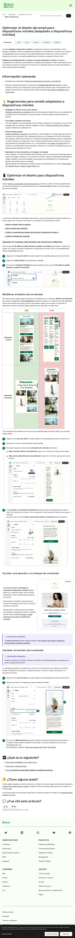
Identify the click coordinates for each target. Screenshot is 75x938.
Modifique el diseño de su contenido (17, 112)
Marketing (12, 14)
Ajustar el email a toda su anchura (17, 224)
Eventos (5, 878)
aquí (10, 789)
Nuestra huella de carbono (11, 853)
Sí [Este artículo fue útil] (7, 807)
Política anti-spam (7, 912)
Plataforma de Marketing (46, 844)
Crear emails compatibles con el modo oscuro (21, 762)
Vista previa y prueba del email (15, 766)
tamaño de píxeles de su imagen (57, 125)
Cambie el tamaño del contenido (16, 134)
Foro (3, 890)
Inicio (4, 14)
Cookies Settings (7, 934)
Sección (29, 770)
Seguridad (5, 861)
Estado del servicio (45, 886)
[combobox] (56, 15)
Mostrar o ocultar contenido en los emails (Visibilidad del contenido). (17, 617)
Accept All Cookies (52, 934)
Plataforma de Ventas (45, 853)
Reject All (66, 934)
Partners (5, 882)
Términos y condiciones (9, 920)
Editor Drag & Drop (11, 17)
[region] (37, 931)
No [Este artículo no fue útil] (15, 807)
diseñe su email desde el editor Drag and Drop (24, 184)
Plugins (41, 894)
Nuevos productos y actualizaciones (50, 890)
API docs (41, 882)
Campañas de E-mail (25, 14)
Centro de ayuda (44, 873)
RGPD (4, 857)
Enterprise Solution (45, 861)
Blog (3, 873)
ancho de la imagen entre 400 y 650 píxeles (41, 747)
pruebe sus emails (56, 143)
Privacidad (5, 916)
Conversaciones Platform (47, 848)
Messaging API (43, 857)
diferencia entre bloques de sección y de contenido (43, 81)
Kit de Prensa (6, 848)
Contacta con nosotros (46, 878)
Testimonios (6, 886)
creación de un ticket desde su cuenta (15, 786)
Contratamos (6, 844)
